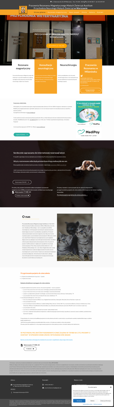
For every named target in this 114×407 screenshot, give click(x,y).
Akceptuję (79, 400)
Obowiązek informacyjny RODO (21, 392)
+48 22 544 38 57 (49, 384)
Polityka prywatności (97, 404)
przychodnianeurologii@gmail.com (53, 387)
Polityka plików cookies (88, 404)
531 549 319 (63, 165)
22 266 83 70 (33, 119)
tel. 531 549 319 (99, 1)
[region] (57, 40)
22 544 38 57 (53, 165)
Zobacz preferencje (105, 400)
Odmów (92, 400)
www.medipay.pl (31, 112)
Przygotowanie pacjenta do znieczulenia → (72, 195)
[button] (111, 387)
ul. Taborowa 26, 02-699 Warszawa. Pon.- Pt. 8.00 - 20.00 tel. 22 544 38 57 (73, 1)
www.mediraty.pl (41, 127)
